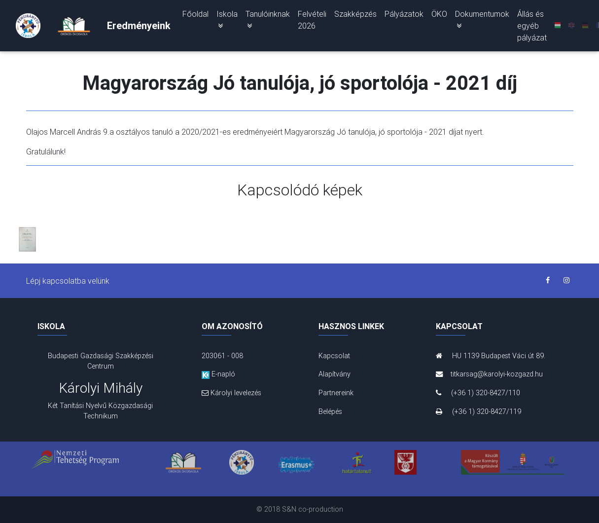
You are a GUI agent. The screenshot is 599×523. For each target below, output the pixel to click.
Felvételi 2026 (312, 22)
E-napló (218, 374)
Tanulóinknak (268, 21)
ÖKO (439, 16)
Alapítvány (334, 374)
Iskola (227, 21)
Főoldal (195, 16)
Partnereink (335, 392)
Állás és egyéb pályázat (532, 27)
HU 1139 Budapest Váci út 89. (490, 355)
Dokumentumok (482, 21)
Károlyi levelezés (232, 392)
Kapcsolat (334, 355)
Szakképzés (355, 16)
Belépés (330, 411)
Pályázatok (404, 16)
